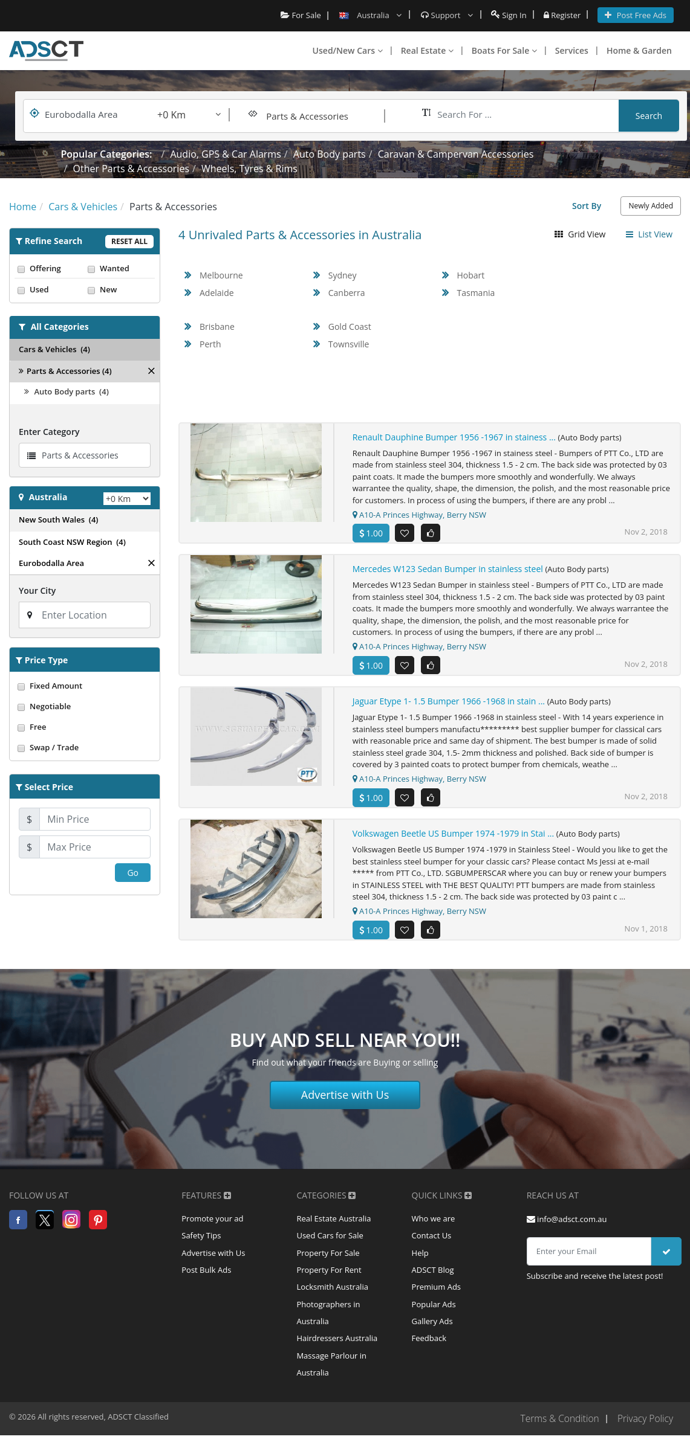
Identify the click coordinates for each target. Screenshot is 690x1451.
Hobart (471, 275)
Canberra (346, 292)
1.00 (371, 533)
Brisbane (217, 326)
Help (420, 1261)
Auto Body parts (329, 154)
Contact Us (432, 1243)
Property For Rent (328, 1279)
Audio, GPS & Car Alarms (225, 154)
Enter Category (49, 431)
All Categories (60, 326)
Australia (48, 497)
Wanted (120, 268)
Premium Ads (436, 1297)
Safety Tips (201, 1243)
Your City (37, 590)
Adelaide (217, 292)
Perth (210, 344)
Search (649, 115)
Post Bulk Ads (206, 1279)
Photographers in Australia (328, 1324)
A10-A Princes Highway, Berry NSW (419, 514)
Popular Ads (434, 1315)
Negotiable (85, 706)
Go (132, 872)
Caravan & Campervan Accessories (456, 154)
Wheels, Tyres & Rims (249, 168)
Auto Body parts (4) (66, 391)
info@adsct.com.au (567, 1225)
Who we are (433, 1225)
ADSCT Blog (433, 1279)
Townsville (348, 344)
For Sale (301, 15)
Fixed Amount (85, 685)
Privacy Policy (644, 1434)
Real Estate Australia (333, 1225)
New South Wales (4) (58, 519)
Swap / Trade (85, 747)
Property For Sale (327, 1261)
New (120, 289)
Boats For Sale (504, 50)
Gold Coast (349, 326)
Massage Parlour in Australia (331, 1379)
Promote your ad (212, 1225)
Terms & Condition (556, 1434)
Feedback (429, 1351)
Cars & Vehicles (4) (54, 349)
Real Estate (427, 50)
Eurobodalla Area (51, 563)
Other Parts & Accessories (131, 168)
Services (571, 50)
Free (85, 726)
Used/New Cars (348, 50)
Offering (50, 268)
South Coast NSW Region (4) (72, 541)
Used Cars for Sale (329, 1243)
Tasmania (476, 292)
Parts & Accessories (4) (65, 370)
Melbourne (221, 275)
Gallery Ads (432, 1333)
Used (50, 289)
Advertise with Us (345, 1101)
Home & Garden (639, 50)
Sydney (342, 275)
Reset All (129, 241)
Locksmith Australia (332, 1297)
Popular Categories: (106, 154)
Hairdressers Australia (336, 1351)
